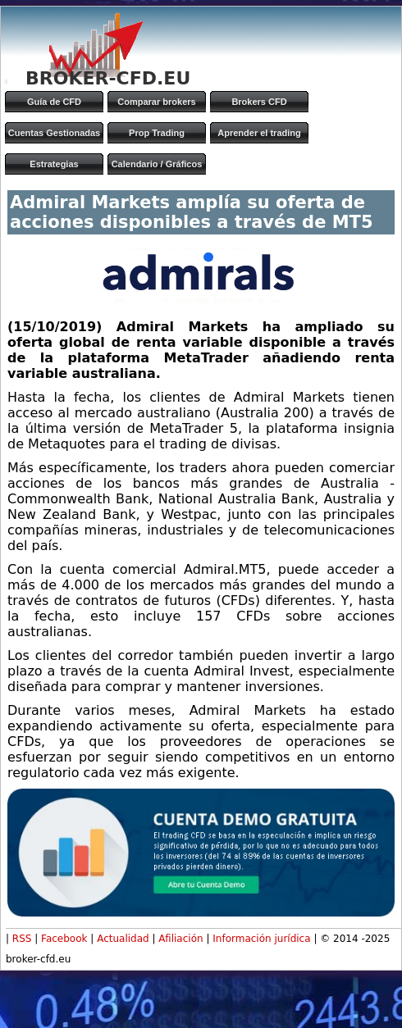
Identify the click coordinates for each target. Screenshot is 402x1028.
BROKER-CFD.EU (107, 78)
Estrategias (54, 164)
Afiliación (180, 938)
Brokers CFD (258, 102)
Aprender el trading (258, 133)
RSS (22, 938)
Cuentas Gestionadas (54, 133)
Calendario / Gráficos (157, 164)
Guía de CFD (54, 102)
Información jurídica (261, 938)
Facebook (64, 938)
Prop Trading (157, 133)
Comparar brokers (156, 102)
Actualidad (123, 938)
